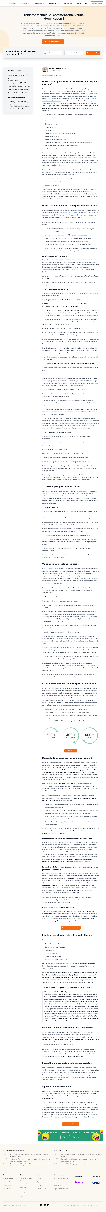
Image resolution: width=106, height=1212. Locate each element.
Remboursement (8, 1178)
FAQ (21, 1196)
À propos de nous (42, 1182)
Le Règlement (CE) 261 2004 (18, 83)
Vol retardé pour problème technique (19, 86)
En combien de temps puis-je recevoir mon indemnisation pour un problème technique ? (19, 106)
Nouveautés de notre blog (63, 1151)
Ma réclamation (97, 3)
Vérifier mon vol (70, 751)
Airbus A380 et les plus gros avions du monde (75, 1164)
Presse (39, 1185)
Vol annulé (23, 1187)
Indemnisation (7, 1182)
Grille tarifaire (7, 1185)
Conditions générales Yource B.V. (92, 1205)
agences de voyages (61, 1189)
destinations (58, 1185)
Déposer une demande (71, 1124)
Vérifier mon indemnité (53, 42)
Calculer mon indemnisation (70, 928)
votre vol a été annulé (51, 569)
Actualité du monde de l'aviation (13, 1151)
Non (76, 1137)
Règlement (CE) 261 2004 (68, 213)
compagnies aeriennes (61, 1178)
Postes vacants (42, 1189)
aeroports (57, 1182)
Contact (79, 3)
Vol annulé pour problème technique (18, 89)
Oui (65, 1137)
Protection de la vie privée (72, 1205)
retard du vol (80, 491)
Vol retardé (23, 1184)
